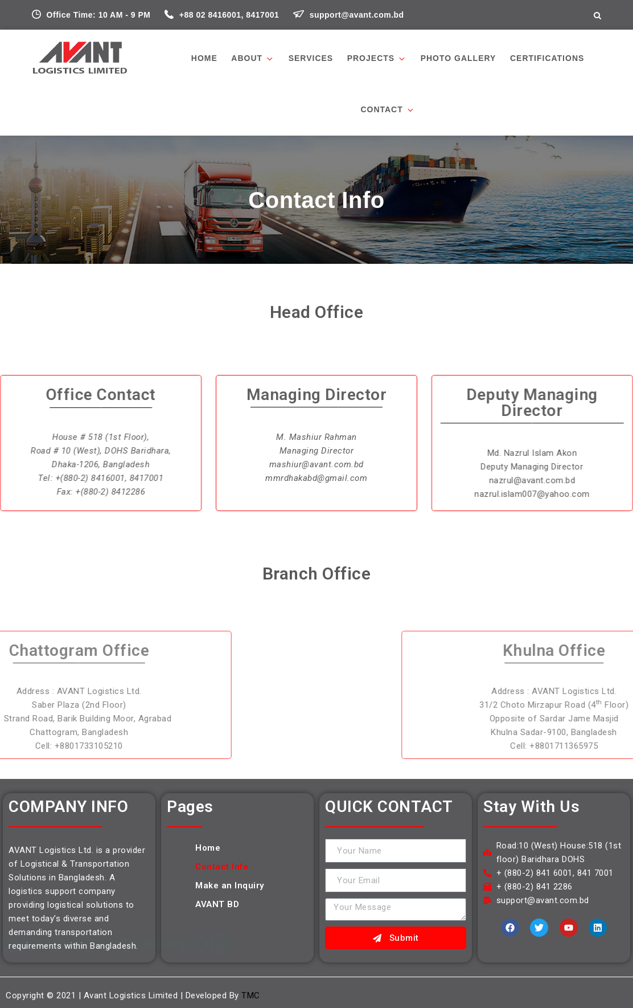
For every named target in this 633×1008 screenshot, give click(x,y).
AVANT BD (217, 904)
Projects (376, 58)
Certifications (547, 58)
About (252, 58)
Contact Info (221, 867)
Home (204, 58)
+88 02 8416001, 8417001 (223, 14)
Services (311, 58)
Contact (387, 110)
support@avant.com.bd (348, 14)
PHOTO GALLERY (458, 58)
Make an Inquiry (229, 885)
